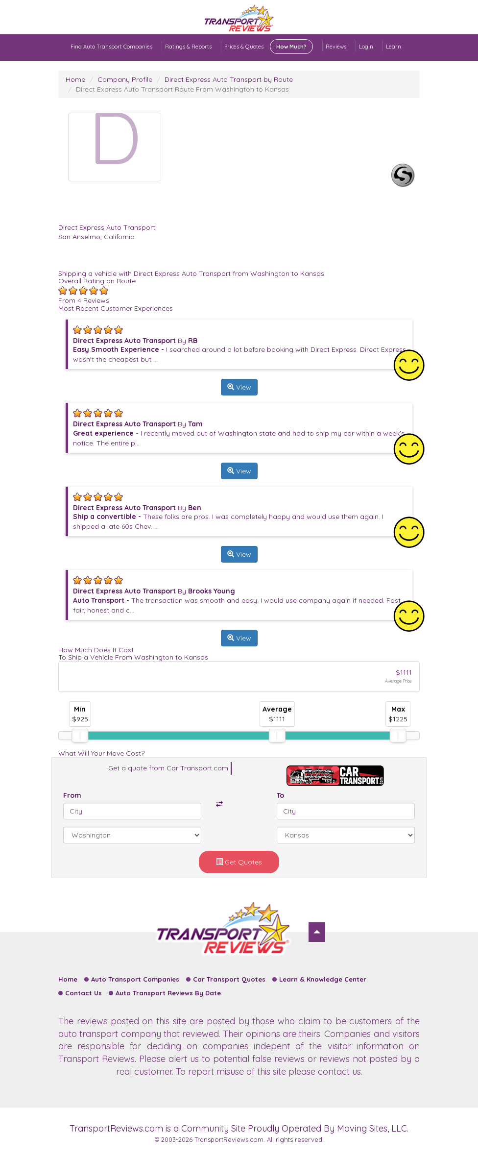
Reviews (336, 46)
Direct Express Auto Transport (106, 227)
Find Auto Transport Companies (111, 46)
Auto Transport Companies (135, 979)
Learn (393, 46)
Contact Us (83, 993)
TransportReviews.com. (229, 1139)
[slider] (80, 735)
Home (75, 79)
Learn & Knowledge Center (322, 979)
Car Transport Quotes (229, 979)
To (280, 795)
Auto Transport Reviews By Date (168, 993)
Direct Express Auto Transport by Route (229, 79)
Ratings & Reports (188, 46)
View (239, 387)
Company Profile (124, 79)
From (72, 795)
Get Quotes (239, 862)
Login (366, 46)
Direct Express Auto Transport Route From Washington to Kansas (182, 89)
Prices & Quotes (268, 46)
